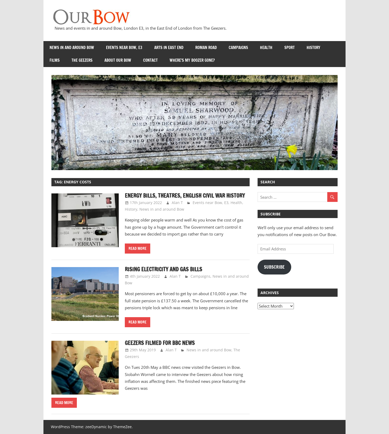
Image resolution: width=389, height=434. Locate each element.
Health (266, 47)
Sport (289, 47)
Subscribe (274, 267)
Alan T (177, 202)
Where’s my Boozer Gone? (192, 60)
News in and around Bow (72, 47)
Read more (138, 248)
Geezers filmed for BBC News (160, 343)
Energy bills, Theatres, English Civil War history (185, 196)
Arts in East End (168, 47)
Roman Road (206, 47)
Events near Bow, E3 (124, 47)
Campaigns (238, 47)
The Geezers (82, 60)
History (313, 47)
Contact (150, 60)
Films (55, 60)
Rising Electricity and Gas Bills (163, 269)
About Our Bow (117, 60)
